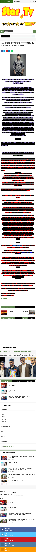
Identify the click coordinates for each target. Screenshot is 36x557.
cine (3, 414)
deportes (4, 419)
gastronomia (5, 429)
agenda (4, 411)
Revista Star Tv (8, 446)
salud (3, 436)
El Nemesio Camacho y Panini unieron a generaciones (15, 351)
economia (4, 424)
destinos (4, 421)
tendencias (4, 441)
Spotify (15, 155)
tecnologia (4, 438)
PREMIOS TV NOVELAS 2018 (15, 480)
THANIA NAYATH (12, 390)
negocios (4, 431)
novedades (4, 434)
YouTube (20, 155)
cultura (4, 416)
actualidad (4, 409)
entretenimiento (6, 426)
